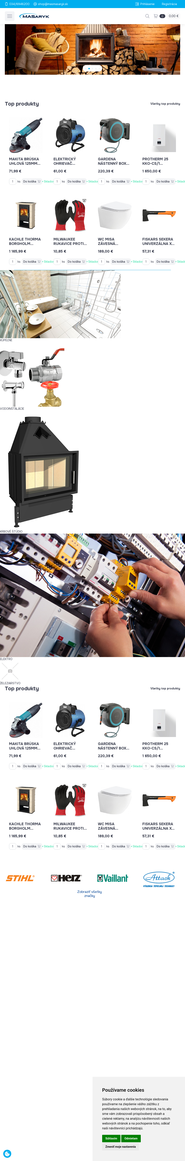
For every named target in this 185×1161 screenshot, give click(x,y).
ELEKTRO (6, 659)
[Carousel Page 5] (99, 68)
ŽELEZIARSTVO (10, 683)
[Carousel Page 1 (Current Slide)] (85, 68)
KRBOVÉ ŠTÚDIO (11, 531)
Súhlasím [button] (111, 1138)
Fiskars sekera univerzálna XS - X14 (158, 243)
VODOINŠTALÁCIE (12, 408)
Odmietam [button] (131, 1138)
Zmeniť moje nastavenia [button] (120, 1146)
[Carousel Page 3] (92, 68)
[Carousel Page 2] (89, 68)
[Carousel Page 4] (96, 68)
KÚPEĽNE (6, 340)
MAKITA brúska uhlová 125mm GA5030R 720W (24, 163)
